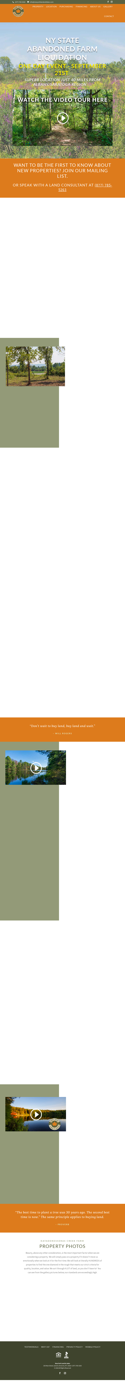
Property (38, 6)
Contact (109, 16)
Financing (81, 6)
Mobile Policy (92, 1347)
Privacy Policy (75, 1347)
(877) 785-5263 (20, 2)
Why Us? (45, 1347)
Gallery (108, 6)
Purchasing (66, 6)
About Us (95, 6)
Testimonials (31, 1347)
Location (51, 6)
